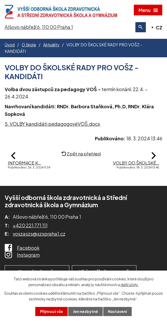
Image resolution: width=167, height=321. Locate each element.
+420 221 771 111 (30, 225)
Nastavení (117, 311)
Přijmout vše (51, 311)
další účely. (129, 284)
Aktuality (51, 44)
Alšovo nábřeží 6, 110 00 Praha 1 (39, 27)
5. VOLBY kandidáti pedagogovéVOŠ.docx (52, 124)
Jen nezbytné (85, 311)
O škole (29, 44)
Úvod (10, 44)
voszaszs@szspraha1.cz (39, 234)
